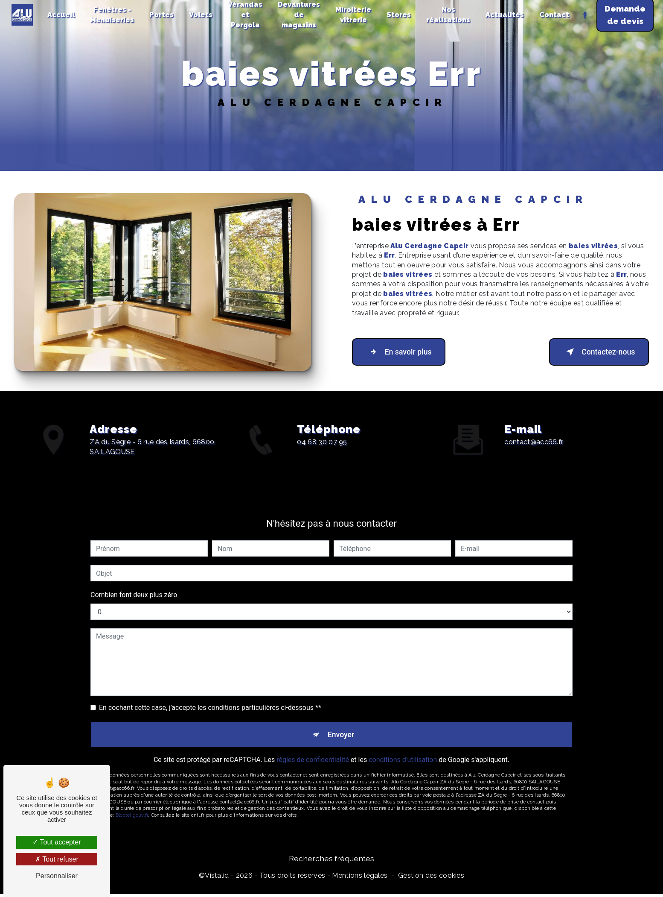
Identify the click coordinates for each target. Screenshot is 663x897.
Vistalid (217, 878)
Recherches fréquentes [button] (331, 861)
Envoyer (341, 725)
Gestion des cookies (431, 878)
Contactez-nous (592, 352)
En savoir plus (404, 352)
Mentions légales (359, 878)
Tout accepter (56, 842)
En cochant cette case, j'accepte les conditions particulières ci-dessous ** (210, 696)
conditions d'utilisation (403, 752)
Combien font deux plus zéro (133, 584)
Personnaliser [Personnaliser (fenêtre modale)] (57, 875)
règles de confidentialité (312, 752)
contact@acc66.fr (533, 431)
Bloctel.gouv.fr (132, 807)
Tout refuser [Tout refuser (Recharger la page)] (57, 859)
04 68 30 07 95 (322, 453)
